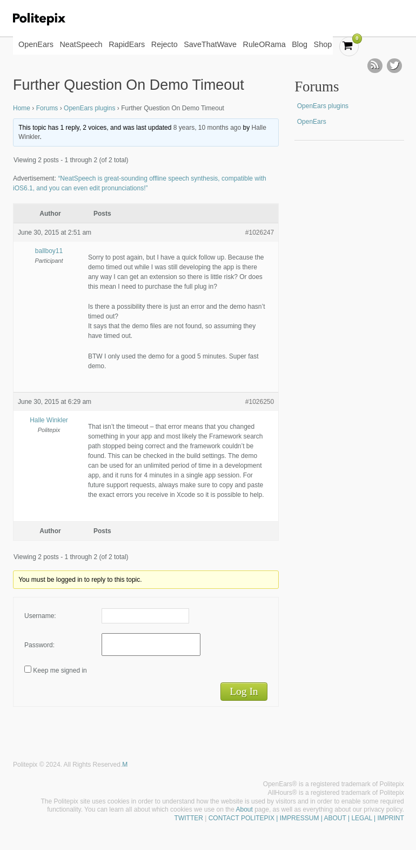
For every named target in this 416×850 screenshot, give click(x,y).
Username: (40, 616)
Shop (323, 44)
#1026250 (259, 402)
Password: (39, 645)
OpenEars (35, 44)
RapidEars (127, 44)
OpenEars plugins (89, 108)
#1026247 (259, 232)
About (244, 809)
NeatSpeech (80, 44)
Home (21, 108)
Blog (299, 44)
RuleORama (264, 44)
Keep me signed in (59, 670)
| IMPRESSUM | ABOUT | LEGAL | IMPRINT (339, 818)
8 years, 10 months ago (207, 127)
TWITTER (189, 818)
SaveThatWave (210, 44)
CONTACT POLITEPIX (241, 818)
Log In (244, 691)
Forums (47, 108)
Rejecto (164, 44)
